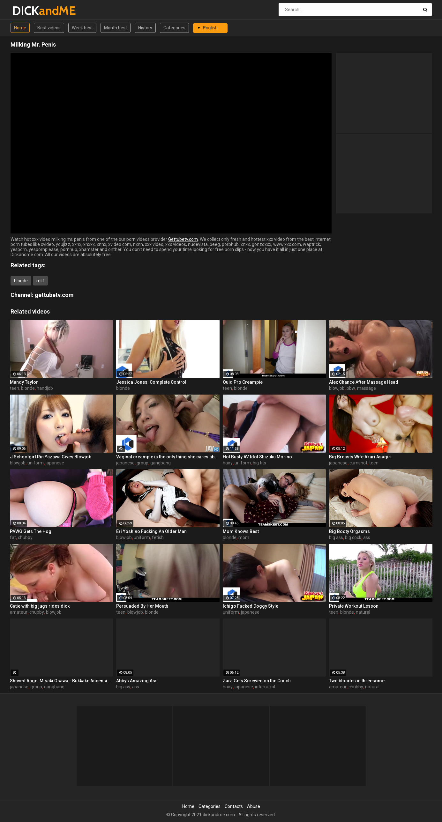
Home (20, 27)
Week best (82, 27)
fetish (158, 537)
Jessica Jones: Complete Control (151, 382)
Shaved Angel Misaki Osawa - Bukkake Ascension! (61, 680)
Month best (115, 27)
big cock (353, 537)
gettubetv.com (54, 295)
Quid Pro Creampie (243, 382)
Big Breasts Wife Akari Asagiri (360, 456)
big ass (336, 537)
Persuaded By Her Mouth (142, 606)
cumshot (358, 462)
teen (14, 388)
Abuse (253, 806)
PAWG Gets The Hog (30, 531)
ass (366, 537)
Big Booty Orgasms (349, 531)
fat (13, 537)
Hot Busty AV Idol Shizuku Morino (257, 456)
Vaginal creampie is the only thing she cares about (168, 456)
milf (40, 280)
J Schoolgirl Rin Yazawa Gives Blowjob (50, 456)
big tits (259, 462)
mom (243, 537)
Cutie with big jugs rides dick (40, 606)
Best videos (49, 27)
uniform (35, 462)
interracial (265, 686)
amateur (18, 612)
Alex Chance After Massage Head (363, 382)
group (142, 462)
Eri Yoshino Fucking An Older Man (151, 531)
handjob (45, 388)
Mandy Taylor (24, 382)
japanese (55, 462)
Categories (174, 27)
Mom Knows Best (241, 531)
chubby (25, 537)
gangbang (160, 462)
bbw (351, 388)
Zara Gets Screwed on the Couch (257, 680)
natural (363, 612)
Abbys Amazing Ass (137, 680)
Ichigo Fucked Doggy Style (250, 606)
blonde (21, 280)
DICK (29, 10)
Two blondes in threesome (357, 680)
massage (366, 388)
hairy (228, 462)
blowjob (337, 388)
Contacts (234, 806)
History (145, 27)
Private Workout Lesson (353, 606)
